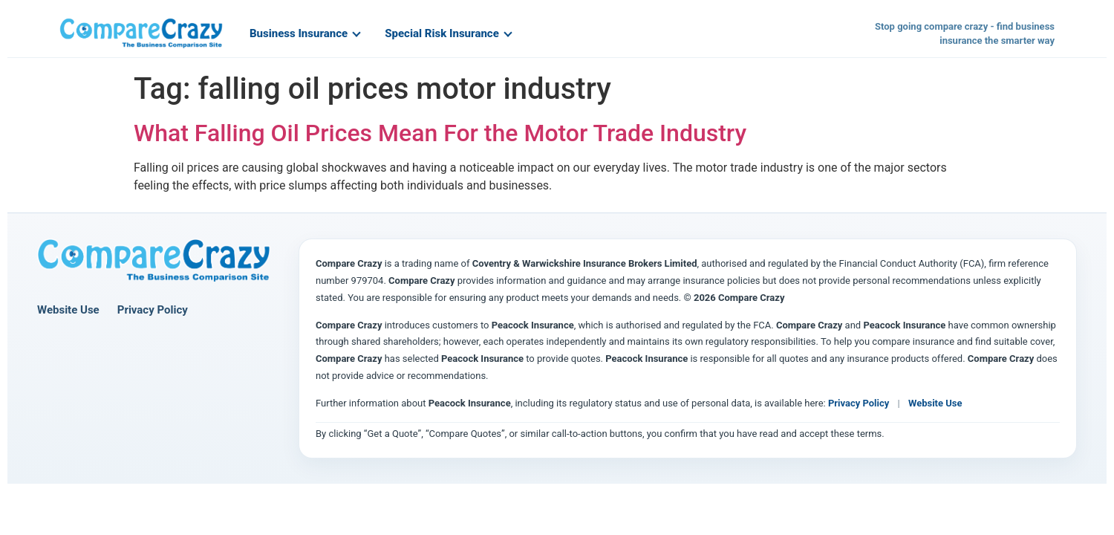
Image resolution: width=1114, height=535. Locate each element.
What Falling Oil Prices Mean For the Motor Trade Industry (440, 133)
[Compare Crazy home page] (153, 261)
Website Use (68, 310)
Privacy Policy (152, 310)
